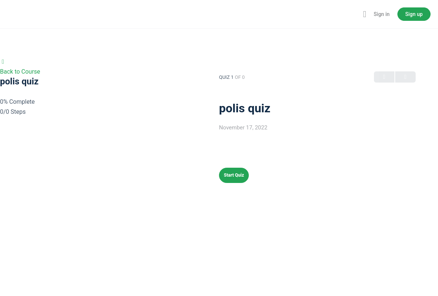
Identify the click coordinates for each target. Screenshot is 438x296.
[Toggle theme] (353, 14)
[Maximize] (363, 14)
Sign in (382, 14)
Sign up (414, 14)
